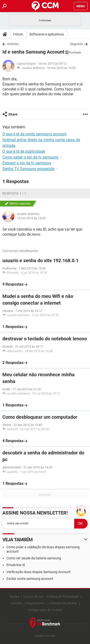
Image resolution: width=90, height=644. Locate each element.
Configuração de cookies (45, 610)
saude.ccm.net (45, 635)
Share (13, 114)
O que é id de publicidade (23, 151)
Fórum (18, 34)
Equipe (14, 596)
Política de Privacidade (63, 596)
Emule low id (15, 565)
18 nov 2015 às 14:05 (61, 68)
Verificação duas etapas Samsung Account (38, 572)
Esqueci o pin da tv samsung (26, 163)
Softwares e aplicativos (46, 34)
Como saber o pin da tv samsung (30, 157)
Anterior (13, 44)
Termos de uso (33, 596)
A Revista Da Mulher (63, 603)
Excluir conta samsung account (29, 579)
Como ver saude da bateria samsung (33, 558)
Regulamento (35, 603)
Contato (16, 603)
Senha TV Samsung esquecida (28, 168)
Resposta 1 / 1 (14, 193)
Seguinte (76, 44)
